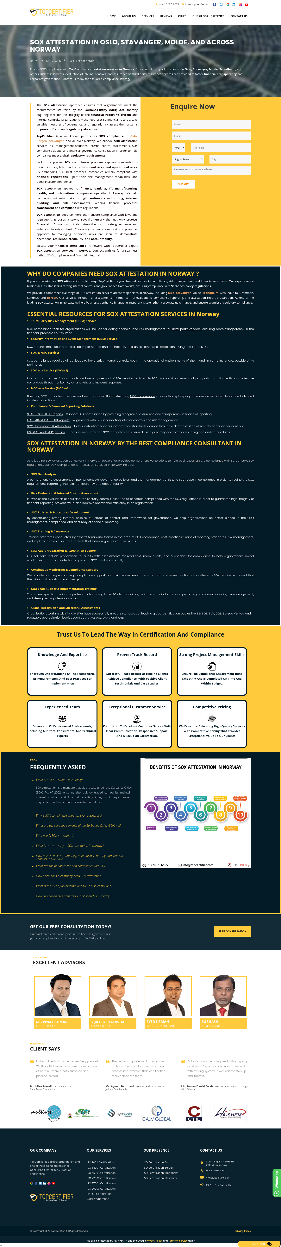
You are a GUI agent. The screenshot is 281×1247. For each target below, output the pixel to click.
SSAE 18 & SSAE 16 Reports (45, 414)
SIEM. (204, 347)
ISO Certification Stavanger (160, 1178)
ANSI (121, 617)
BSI (199, 613)
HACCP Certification (99, 1194)
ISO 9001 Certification (100, 1162)
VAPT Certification (98, 1199)
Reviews (166, 16)
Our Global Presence (208, 16)
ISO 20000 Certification (101, 1188)
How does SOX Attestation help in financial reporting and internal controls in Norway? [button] (77, 856)
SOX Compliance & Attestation (49, 426)
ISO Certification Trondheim (160, 1173)
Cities (182, 16)
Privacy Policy (243, 1231)
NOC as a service (142, 396)
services (148, 16)
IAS (87, 617)
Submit (183, 184)
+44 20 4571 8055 (169, 4)
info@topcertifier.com (196, 4)
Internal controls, (117, 360)
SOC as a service (164, 378)
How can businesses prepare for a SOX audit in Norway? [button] (71, 896)
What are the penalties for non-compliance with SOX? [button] (69, 866)
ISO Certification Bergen (158, 1167)
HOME (34, 61)
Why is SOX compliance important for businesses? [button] (66, 816)
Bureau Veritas (233, 613)
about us (129, 16)
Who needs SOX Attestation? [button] (52, 836)
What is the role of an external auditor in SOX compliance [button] (72, 886)
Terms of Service (178, 1240)
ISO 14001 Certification (101, 1167)
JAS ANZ (96, 617)
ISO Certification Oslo (156, 1162)
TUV (211, 613)
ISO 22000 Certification (101, 1178)
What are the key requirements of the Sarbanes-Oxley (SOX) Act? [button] (76, 826)
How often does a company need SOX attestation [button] (66, 876)
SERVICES (53, 61)
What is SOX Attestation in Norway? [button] (57, 780)
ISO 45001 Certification (101, 1173)
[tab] (84, 780)
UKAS (106, 617)
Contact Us (238, 16)
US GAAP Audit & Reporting (46, 432)
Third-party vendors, (187, 329)
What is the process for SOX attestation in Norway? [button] (67, 846)
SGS (205, 613)
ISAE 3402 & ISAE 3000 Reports (48, 420)
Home (111, 16)
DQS (218, 613)
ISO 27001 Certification (101, 1183)
